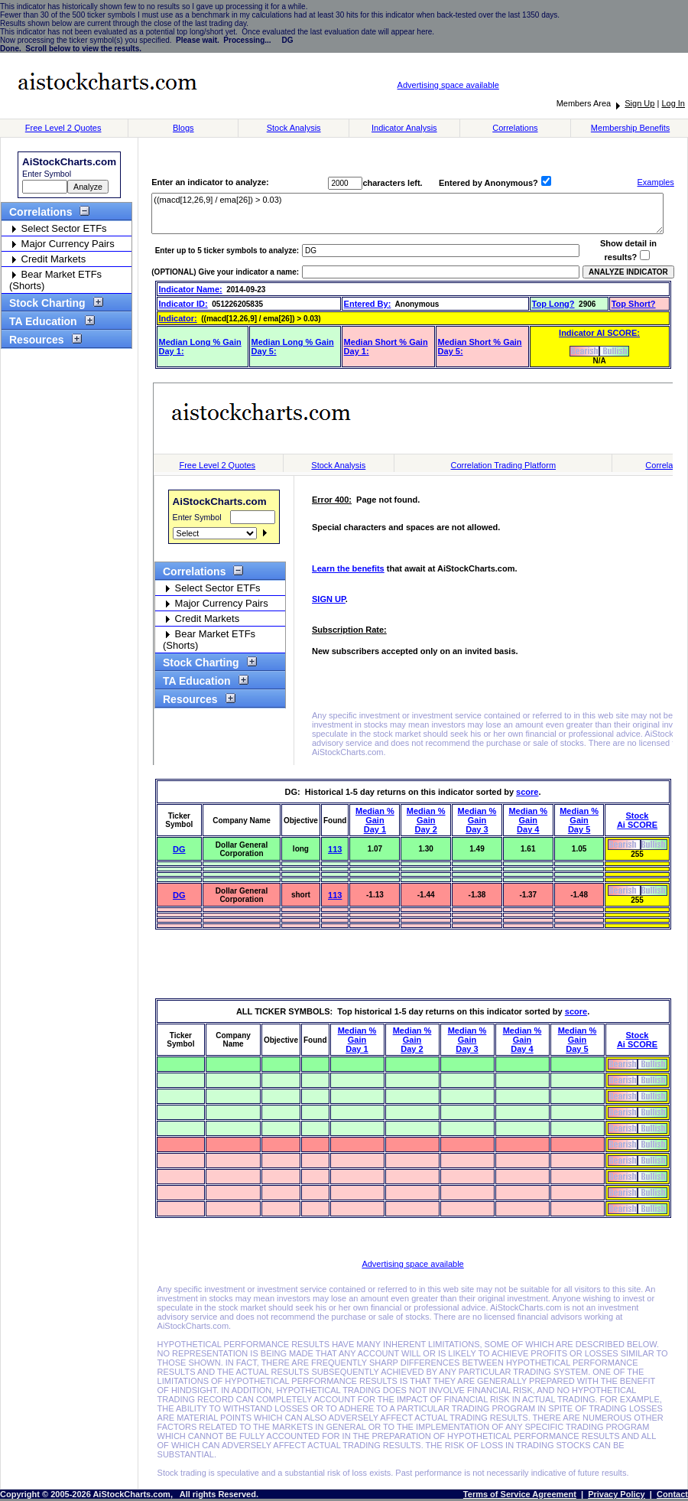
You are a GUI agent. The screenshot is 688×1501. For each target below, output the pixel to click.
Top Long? (553, 303)
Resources (41, 340)
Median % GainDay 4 (527, 820)
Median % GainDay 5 (579, 820)
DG (179, 849)
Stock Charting (52, 303)
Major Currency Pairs (62, 243)
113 (335, 849)
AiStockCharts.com (69, 162)
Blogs (183, 127)
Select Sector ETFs (58, 228)
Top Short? (634, 303)
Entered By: (367, 303)
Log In (673, 103)
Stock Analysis (294, 127)
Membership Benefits (630, 127)
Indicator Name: (190, 289)
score (527, 791)
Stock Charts (413, 574)
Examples (656, 182)
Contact (672, 1494)
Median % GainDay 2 (426, 820)
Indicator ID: (183, 303)
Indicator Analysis (404, 127)
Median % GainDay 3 (477, 820)
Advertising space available (448, 85)
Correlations (514, 127)
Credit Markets (47, 259)
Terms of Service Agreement (519, 1494)
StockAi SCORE (637, 820)
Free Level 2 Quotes (63, 127)
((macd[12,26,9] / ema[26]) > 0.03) (407, 213)
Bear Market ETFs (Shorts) (55, 280)
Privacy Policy (616, 1494)
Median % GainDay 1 (374, 820)
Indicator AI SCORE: (599, 332)
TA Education (48, 321)
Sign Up (639, 103)
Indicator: (178, 318)
